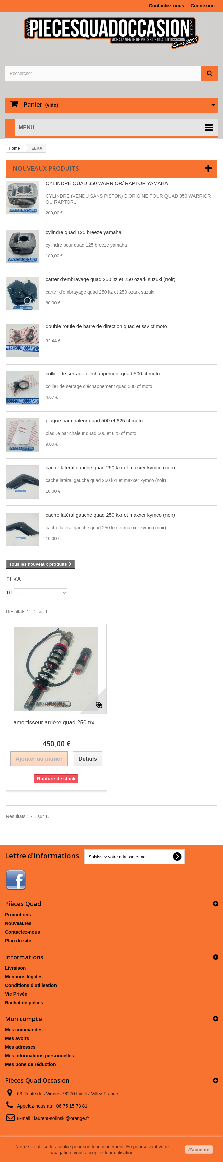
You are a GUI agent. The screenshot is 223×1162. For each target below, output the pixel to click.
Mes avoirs (17, 1038)
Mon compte (23, 1019)
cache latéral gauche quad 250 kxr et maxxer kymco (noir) (110, 467)
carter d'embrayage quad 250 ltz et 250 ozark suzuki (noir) (110, 279)
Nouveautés (18, 923)
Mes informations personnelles (39, 1055)
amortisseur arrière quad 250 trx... (56, 722)
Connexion (203, 5)
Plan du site (18, 940)
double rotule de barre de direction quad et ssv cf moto (106, 326)
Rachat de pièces (24, 1002)
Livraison (15, 968)
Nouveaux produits (46, 168)
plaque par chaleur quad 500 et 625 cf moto (94, 420)
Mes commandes (24, 1029)
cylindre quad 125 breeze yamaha (83, 232)
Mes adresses (20, 1047)
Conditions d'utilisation (31, 985)
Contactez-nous (166, 5)
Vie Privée (16, 994)
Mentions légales (24, 976)
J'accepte (198, 1149)
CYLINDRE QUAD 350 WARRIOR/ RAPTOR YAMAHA (107, 183)
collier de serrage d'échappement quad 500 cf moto (103, 373)
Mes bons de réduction (30, 1064)
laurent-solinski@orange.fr (61, 1118)
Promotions (18, 914)
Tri (9, 592)
